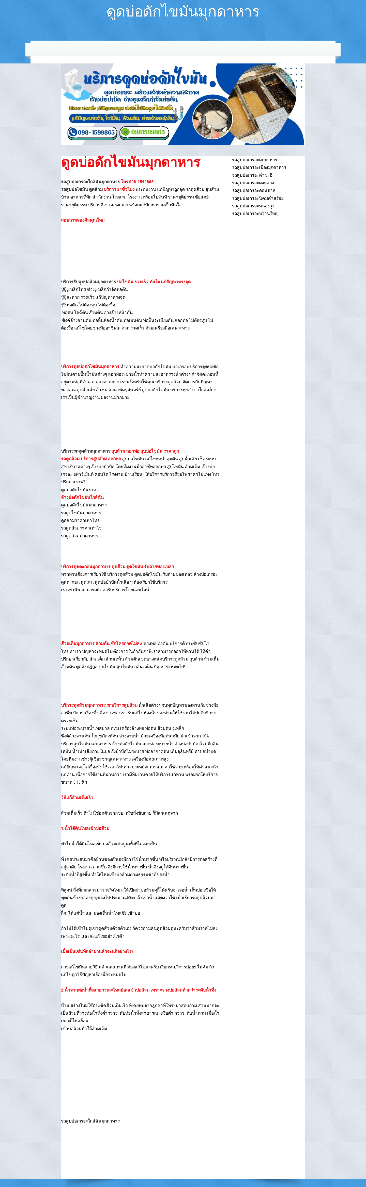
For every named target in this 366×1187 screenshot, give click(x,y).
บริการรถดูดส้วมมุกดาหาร (85, 451)
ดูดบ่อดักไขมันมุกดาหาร (183, 9)
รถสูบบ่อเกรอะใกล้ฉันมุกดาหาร (90, 181)
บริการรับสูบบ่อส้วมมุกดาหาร (88, 281)
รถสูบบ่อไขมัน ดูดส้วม (82, 189)
